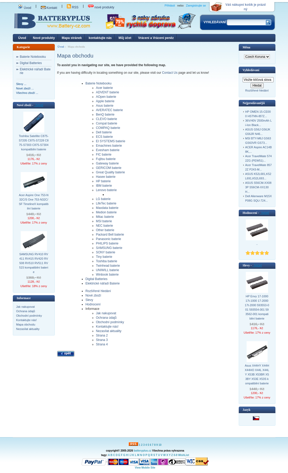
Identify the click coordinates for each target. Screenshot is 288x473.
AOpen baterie (106, 97)
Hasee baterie (106, 177)
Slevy (89, 300)
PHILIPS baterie (107, 243)
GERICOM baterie (108, 168)
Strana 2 (102, 335)
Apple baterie (105, 101)
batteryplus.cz (142, 450)
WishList (183, 455)
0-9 (175, 455)
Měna (246, 47)
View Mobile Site (145, 467)
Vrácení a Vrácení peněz (156, 38)
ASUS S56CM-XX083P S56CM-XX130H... (258, 187)
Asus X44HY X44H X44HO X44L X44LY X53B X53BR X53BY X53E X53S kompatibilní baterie (257, 374)
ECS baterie (104, 137)
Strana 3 (102, 340)
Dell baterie (104, 132)
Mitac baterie (105, 217)
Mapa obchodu (25, 324)
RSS (72, 7)
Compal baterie (106, 123)
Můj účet (124, 38)
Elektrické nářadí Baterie (35, 71)
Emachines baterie (109, 145)
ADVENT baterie (107, 92)
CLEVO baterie (106, 119)
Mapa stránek (72, 38)
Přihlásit (170, 5)
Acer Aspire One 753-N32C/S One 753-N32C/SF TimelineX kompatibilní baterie (33, 201)
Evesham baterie (107, 150)
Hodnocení (93, 304)
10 (160, 444)
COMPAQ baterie (108, 128)
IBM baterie (104, 185)
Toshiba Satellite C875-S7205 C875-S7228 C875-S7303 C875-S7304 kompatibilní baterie (34, 142)
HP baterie (103, 181)
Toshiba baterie (106, 261)
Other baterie (105, 230)
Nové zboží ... (25, 88)
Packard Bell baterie (110, 234)
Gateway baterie (107, 163)
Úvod (24, 8)
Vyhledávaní (251, 70)
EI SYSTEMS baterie (110, 141)
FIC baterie (103, 154)
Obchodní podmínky (29, 315)
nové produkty (101, 7)
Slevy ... (21, 84)
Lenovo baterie (106, 190)
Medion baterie (106, 212)
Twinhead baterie (108, 265)
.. (257, 243)
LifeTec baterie (106, 203)
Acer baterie (104, 88)
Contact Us (170, 73)
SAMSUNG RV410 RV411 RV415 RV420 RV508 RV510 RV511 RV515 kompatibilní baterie (33, 263)
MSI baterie (104, 221)
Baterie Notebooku (33, 57)
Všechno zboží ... (27, 92)
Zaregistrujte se (196, 5)
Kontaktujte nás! (26, 320)
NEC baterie (104, 225)
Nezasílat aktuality (28, 328)
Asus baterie (104, 105)
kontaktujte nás (100, 38)
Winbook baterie (107, 274)
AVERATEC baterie (109, 110)
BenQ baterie (105, 114)
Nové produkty (44, 38)
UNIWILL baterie (107, 270)
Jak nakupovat (25, 306)
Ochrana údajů (25, 311)
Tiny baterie (104, 257)
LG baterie (103, 199)
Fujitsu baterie (106, 159)
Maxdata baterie (107, 208)
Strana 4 (102, 344)
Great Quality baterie (110, 172)
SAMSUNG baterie (109, 248)
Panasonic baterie (108, 239)
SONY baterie (105, 252)
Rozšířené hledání (98, 291)
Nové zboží (93, 295)
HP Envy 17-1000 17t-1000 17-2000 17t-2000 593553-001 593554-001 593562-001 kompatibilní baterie (257, 307)
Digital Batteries (31, 63)
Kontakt (49, 8)
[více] (38, 105)
